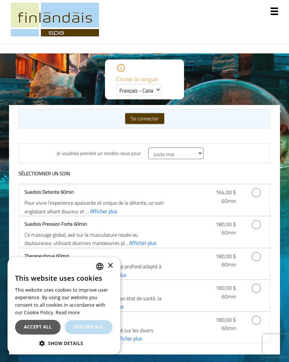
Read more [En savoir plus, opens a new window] (68, 312)
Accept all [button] (38, 327)
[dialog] (64, 305)
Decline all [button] (89, 327)
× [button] (110, 266)
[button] (64, 343)
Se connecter (145, 118)
